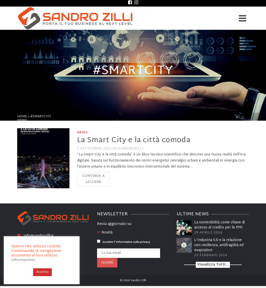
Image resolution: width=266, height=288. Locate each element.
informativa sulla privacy (133, 242)
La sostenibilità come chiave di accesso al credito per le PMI (219, 225)
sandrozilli (130, 149)
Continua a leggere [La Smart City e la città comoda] (93, 179)
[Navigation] (242, 18)
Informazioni (23, 260)
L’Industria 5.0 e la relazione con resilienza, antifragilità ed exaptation (219, 245)
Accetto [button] (42, 272)
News (82, 132)
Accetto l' (123, 242)
